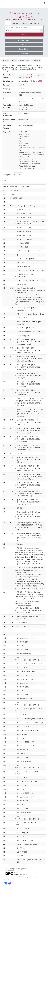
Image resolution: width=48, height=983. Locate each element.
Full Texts (16, 23)
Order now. (24, 120)
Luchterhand (38, 93)
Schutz (21, 139)
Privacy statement (38, 877)
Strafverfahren (24, 134)
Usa (20, 141)
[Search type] (24, 31)
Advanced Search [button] (24, 40)
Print (14, 60)
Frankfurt (40, 152)
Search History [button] (24, 49)
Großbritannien (24, 143)
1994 (33, 148)
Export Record (24, 60)
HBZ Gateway (24, 113)
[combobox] (24, 27)
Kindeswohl (23, 132)
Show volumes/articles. (27, 126)
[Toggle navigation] (44, 3)
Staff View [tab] (17, 175)
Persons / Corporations (30, 23)
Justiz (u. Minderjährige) (27, 168)
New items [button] (24, 53)
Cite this (6, 60)
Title (7, 23)
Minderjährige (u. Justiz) (27, 166)
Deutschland (23, 145)
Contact (21, 877)
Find (24, 34)
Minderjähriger (24, 136)
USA (20, 155)
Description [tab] (7, 175)
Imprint (28, 877)
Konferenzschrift (24, 148)
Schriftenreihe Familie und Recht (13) (32, 99)
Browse (24, 45)
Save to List (35, 60)
